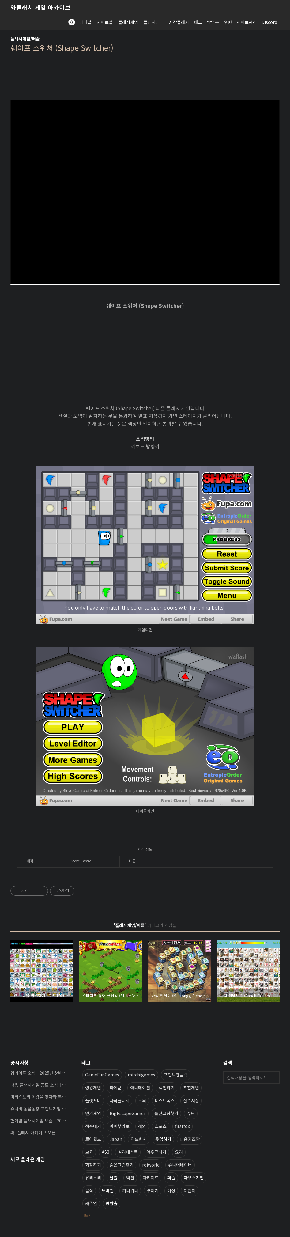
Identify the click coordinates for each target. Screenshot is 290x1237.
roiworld (151, 1165)
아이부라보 (120, 1126)
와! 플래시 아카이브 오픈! (33, 1132)
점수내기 (93, 1126)
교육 (89, 1152)
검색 (273, 1077)
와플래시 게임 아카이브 (40, 7)
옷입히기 (163, 1139)
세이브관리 (247, 22)
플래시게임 (128, 22)
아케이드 (151, 1178)
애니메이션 (140, 1087)
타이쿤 (116, 1087)
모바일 (108, 1190)
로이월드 (93, 1139)
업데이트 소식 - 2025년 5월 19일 (38, 1073)
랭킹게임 (93, 1087)
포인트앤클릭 (176, 1075)
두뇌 (142, 1100)
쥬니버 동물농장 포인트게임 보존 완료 (38, 1109)
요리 (179, 1152)
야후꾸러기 (156, 1152)
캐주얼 (91, 1203)
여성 (171, 1190)
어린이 (190, 1190)
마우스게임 (194, 1178)
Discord (269, 22)
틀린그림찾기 (166, 1113)
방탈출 (112, 1203)
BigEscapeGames (128, 1113)
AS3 (105, 1152)
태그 (198, 22)
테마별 (85, 22)
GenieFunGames (102, 1075)
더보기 (86, 1215)
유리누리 (93, 1178)
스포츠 (161, 1126)
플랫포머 (93, 1100)
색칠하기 (167, 1087)
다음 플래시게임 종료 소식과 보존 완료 (38, 1085)
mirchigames (141, 1075)
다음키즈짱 (190, 1139)
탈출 (114, 1178)
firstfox (182, 1126)
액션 (130, 1178)
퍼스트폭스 (165, 1100)
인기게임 (93, 1113)
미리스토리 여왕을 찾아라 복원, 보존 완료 (38, 1097)
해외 (142, 1126)
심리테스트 (128, 1152)
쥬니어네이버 (180, 1165)
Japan (116, 1139)
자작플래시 (179, 22)
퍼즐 (171, 1178)
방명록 (213, 22)
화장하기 (93, 1165)
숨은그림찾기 (122, 1165)
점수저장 (191, 1100)
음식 (89, 1190)
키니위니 (130, 1190)
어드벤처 (139, 1139)
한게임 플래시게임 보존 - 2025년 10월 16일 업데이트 (38, 1121)
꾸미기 (153, 1190)
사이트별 (105, 22)
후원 (228, 22)
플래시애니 (154, 22)
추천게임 (191, 1087)
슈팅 (191, 1113)
